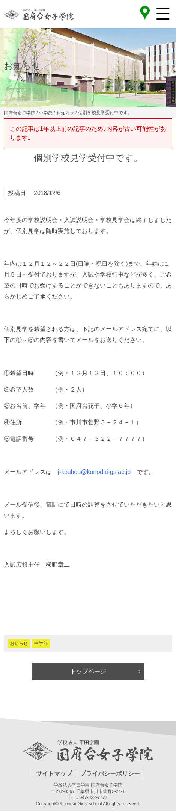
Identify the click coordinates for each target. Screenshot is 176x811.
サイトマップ (54, 773)
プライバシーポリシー (110, 773)
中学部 (41, 643)
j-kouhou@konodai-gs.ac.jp (94, 472)
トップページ (88, 671)
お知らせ (19, 643)
